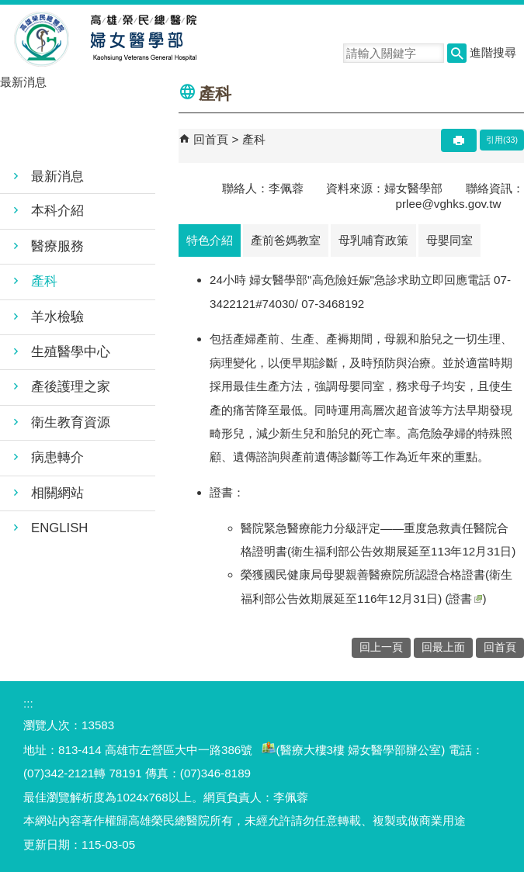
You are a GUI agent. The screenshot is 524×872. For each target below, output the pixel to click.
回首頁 (210, 139)
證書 (465, 598)
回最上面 (443, 647)
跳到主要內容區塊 (8, 8)
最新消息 (57, 176)
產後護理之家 (70, 386)
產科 (44, 281)
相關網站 (57, 493)
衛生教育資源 (70, 422)
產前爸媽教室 (286, 240)
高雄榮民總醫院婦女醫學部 (142, 39)
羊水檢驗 (57, 317)
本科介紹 (57, 210)
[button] (457, 53)
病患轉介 (57, 457)
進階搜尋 (493, 52)
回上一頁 (381, 647)
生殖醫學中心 (70, 351)
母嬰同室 (449, 240)
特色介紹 (209, 240)
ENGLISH (59, 528)
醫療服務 (57, 246)
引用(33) (502, 139)
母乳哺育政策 (373, 240)
